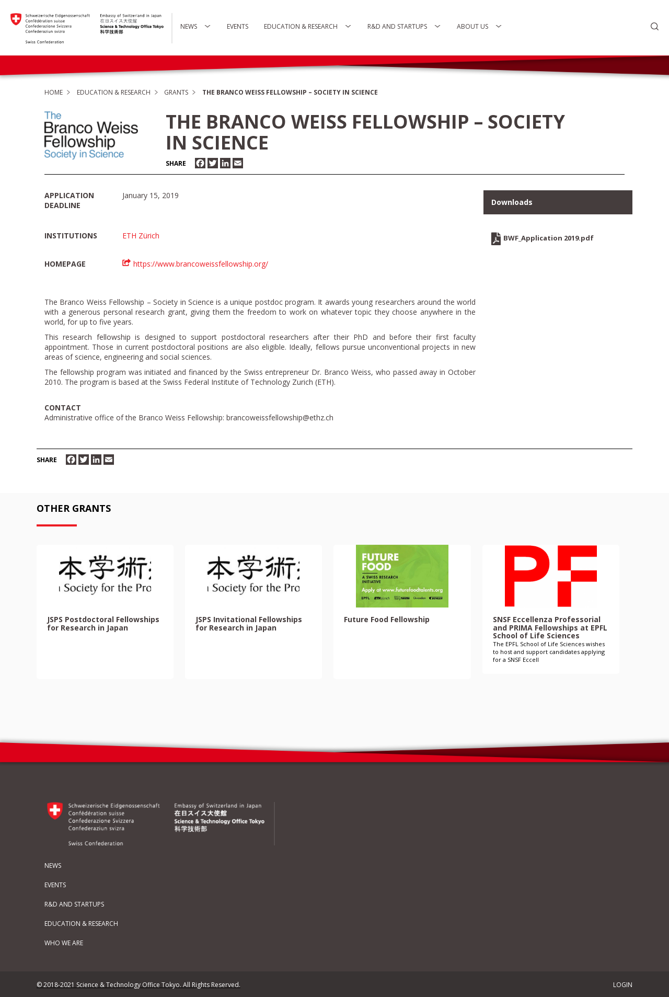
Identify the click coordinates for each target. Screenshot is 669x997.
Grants (176, 92)
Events (237, 26)
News (195, 26)
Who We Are (63, 942)
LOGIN (622, 984)
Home (53, 92)
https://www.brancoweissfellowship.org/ (200, 264)
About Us (479, 26)
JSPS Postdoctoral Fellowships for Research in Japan (103, 623)
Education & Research (308, 26)
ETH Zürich (140, 235)
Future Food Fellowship (387, 619)
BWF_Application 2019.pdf (548, 238)
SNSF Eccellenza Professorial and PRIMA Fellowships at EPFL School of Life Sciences (550, 627)
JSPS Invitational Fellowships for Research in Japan (248, 623)
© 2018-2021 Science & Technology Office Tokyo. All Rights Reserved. (138, 984)
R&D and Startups (404, 26)
